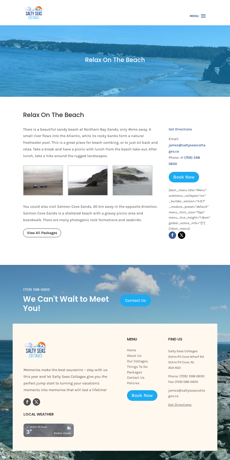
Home (131, 350)
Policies (133, 383)
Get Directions (180, 129)
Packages (134, 372)
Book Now (184, 177)
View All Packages (42, 233)
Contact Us (135, 300)
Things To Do (137, 367)
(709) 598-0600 (191, 376)
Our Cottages (137, 361)
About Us (134, 356)
